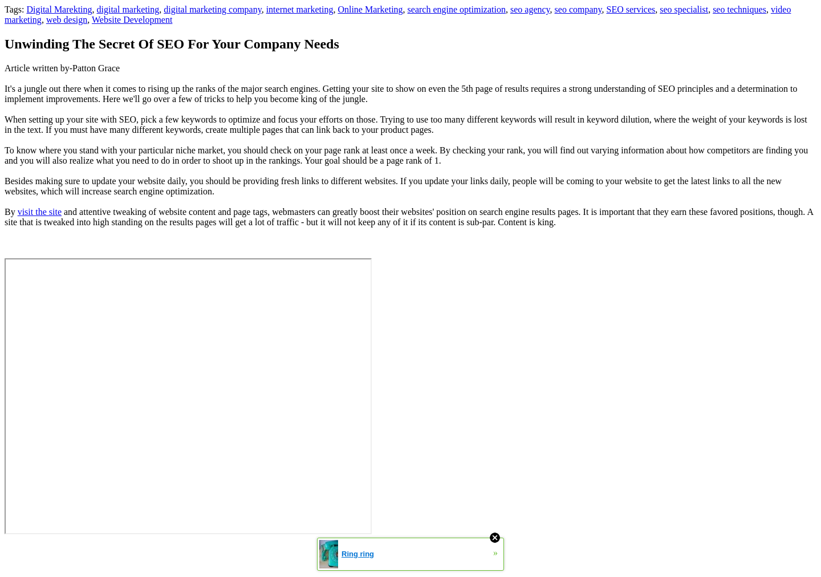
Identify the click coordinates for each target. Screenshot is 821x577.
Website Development (132, 20)
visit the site (40, 212)
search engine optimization (457, 9)
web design (66, 20)
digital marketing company (212, 9)
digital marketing (128, 9)
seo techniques (739, 9)
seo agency (530, 9)
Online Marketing (370, 9)
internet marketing (300, 9)
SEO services (631, 9)
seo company (578, 9)
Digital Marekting (59, 9)
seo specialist (684, 9)
